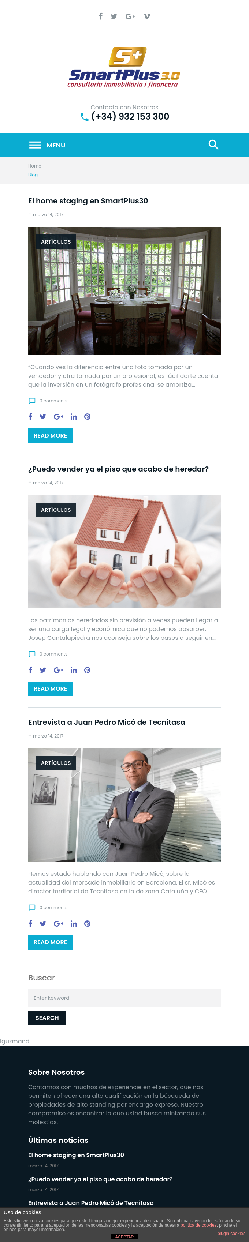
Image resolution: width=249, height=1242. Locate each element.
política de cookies (199, 1225)
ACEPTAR (124, 1237)
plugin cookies (231, 1233)
